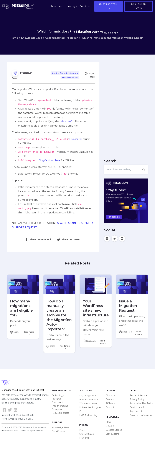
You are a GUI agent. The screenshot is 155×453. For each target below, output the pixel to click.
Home (14, 37)
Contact (110, 407)
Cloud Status (58, 431)
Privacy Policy (137, 399)
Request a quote (60, 413)
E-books (110, 426)
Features (56, 399)
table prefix (67, 121)
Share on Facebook (38, 239)
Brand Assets (112, 433)
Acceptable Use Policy (141, 403)
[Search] (122, 169)
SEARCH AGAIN (66, 223)
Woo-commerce (88, 403)
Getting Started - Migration (61, 37)
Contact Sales (86, 434)
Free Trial (84, 438)
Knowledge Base (31, 37)
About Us (110, 395)
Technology (58, 395)
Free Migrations (60, 406)
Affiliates (110, 403)
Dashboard (57, 402)
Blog (108, 422)
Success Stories (114, 430)
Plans (82, 430)
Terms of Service (138, 395)
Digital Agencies (87, 395)
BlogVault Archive (49, 160)
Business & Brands (88, 399)
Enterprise (57, 409)
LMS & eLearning (88, 415)
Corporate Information (141, 415)
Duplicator (75, 139)
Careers (110, 399)
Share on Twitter (68, 239)
